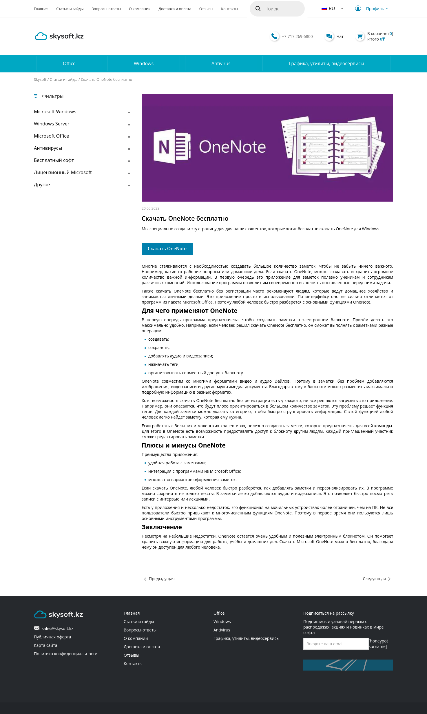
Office (69, 64)
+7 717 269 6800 (297, 36)
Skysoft (40, 79)
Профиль (372, 9)
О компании (140, 8)
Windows (144, 64)
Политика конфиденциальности (65, 653)
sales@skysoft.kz (53, 628)
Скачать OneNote (167, 249)
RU (328, 8)
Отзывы (206, 8)
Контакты (229, 8)
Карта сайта (45, 645)
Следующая (374, 578)
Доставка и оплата (174, 8)
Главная (41, 8)
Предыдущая (162, 578)
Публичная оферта (52, 637)
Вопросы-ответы (106, 8)
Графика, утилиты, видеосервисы (326, 64)
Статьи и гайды (69, 8)
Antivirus (221, 64)
